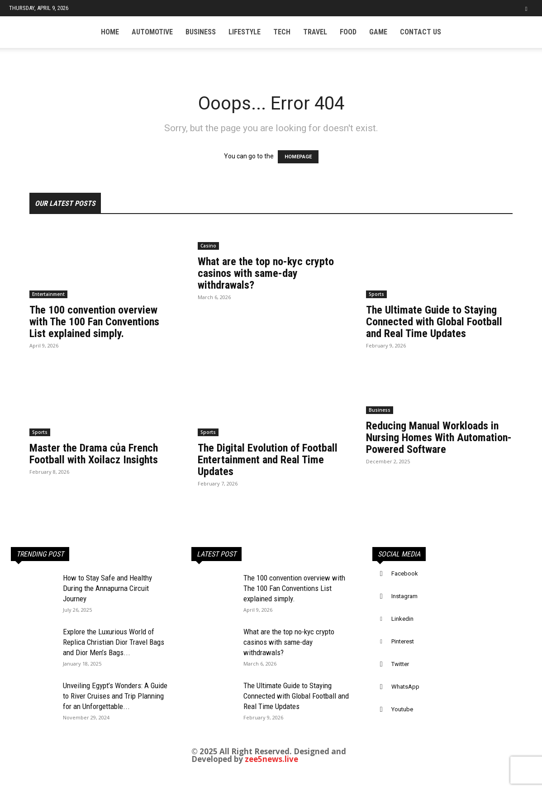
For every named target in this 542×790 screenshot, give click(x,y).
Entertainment (48, 294)
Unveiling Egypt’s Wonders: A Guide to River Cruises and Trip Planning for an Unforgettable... (115, 696)
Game (378, 32)
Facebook (404, 573)
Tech (281, 32)
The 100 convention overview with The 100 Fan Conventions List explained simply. (94, 322)
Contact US (420, 32)
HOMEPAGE (298, 157)
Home (110, 32)
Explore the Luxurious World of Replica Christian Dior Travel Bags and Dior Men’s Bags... (113, 642)
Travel (315, 32)
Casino (208, 246)
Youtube (402, 709)
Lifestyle (244, 32)
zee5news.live (271, 759)
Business (200, 32)
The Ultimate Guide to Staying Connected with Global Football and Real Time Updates (434, 322)
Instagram (404, 596)
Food (348, 32)
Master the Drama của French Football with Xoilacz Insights (93, 454)
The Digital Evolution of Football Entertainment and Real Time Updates (268, 460)
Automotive (152, 32)
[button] (526, 8)
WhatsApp (405, 686)
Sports (376, 294)
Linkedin (402, 618)
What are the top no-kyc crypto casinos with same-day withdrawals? (266, 273)
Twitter (400, 664)
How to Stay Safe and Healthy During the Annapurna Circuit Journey (107, 588)
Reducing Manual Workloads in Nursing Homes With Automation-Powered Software (439, 437)
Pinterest (402, 641)
